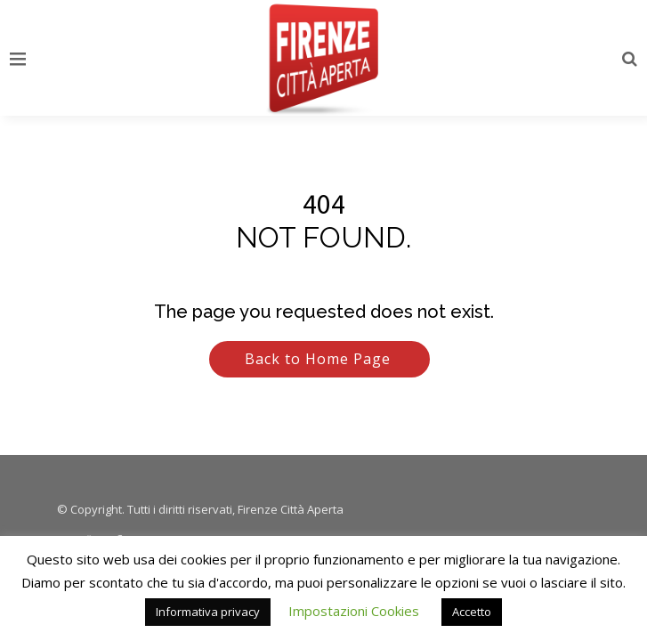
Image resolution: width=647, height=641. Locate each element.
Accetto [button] (471, 612)
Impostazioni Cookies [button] (353, 611)
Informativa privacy (208, 612)
